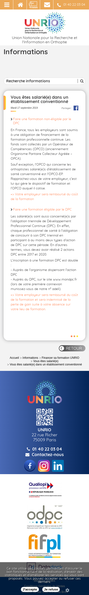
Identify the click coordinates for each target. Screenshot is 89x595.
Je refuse (51, 589)
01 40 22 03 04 (71, 5)
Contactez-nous (48, 455)
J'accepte (30, 589)
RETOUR (74, 348)
